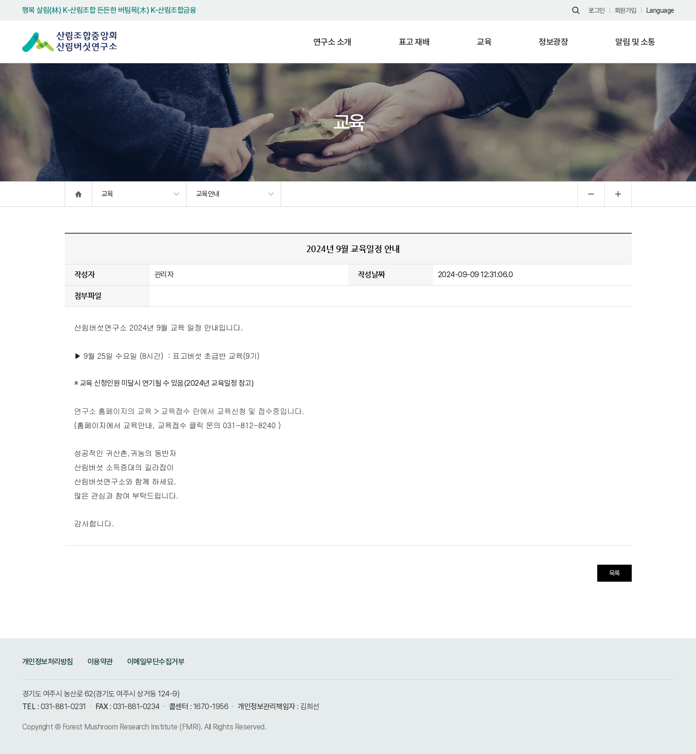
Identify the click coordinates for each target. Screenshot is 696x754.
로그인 (596, 10)
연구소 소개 (332, 42)
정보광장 (553, 42)
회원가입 (625, 10)
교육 (484, 42)
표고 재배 (414, 42)
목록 (614, 573)
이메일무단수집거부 (156, 661)
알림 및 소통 (635, 42)
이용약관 (100, 661)
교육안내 (208, 194)
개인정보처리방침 (47, 661)
